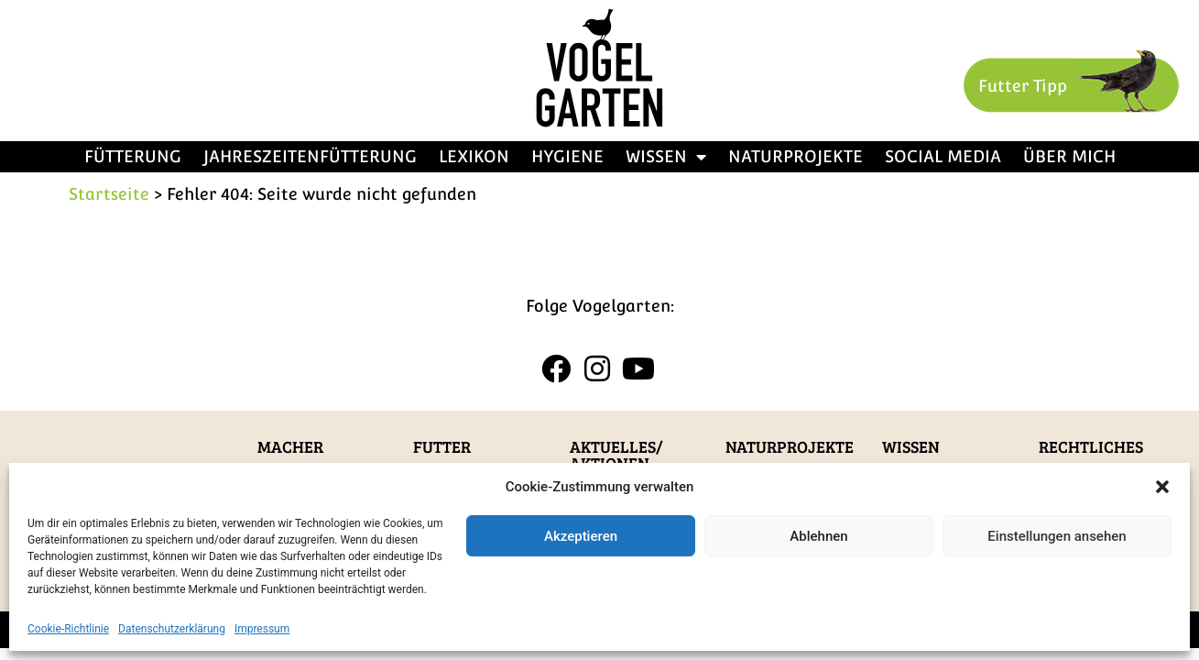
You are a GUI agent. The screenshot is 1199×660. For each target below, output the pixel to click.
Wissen (666, 157)
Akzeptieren (580, 536)
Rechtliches (1091, 446)
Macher (290, 446)
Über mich (1069, 157)
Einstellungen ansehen (1056, 536)
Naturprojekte (795, 157)
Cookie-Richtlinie (68, 628)
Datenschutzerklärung (171, 628)
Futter (442, 446)
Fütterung (132, 157)
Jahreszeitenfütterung (310, 157)
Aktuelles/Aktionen (616, 454)
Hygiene (567, 157)
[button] (1162, 487)
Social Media (943, 157)
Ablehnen (818, 536)
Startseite (109, 194)
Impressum (261, 628)
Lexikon (474, 157)
